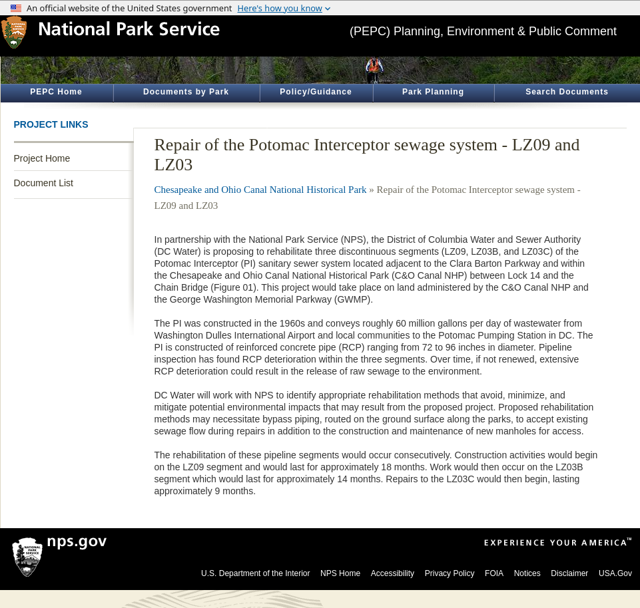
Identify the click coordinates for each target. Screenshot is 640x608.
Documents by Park (186, 91)
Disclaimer (569, 573)
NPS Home (340, 573)
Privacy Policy (450, 573)
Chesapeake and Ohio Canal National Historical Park (261, 189)
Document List (43, 183)
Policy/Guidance (316, 91)
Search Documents (567, 91)
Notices (527, 573)
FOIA (494, 573)
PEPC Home (56, 91)
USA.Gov (615, 573)
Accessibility (392, 573)
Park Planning (433, 91)
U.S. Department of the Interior (255, 573)
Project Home (42, 158)
